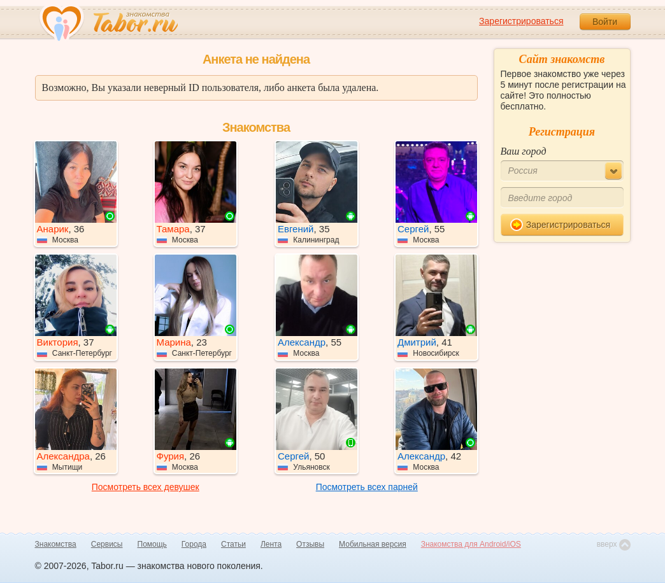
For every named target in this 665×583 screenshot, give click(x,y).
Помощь (152, 544)
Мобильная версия (372, 544)
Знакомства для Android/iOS (471, 544)
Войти (604, 22)
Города (194, 544)
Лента (271, 544)
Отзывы (310, 544)
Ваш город (524, 151)
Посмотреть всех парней (367, 487)
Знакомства (55, 544)
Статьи (233, 544)
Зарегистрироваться (521, 21)
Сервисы (107, 544)
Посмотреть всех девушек (145, 487)
